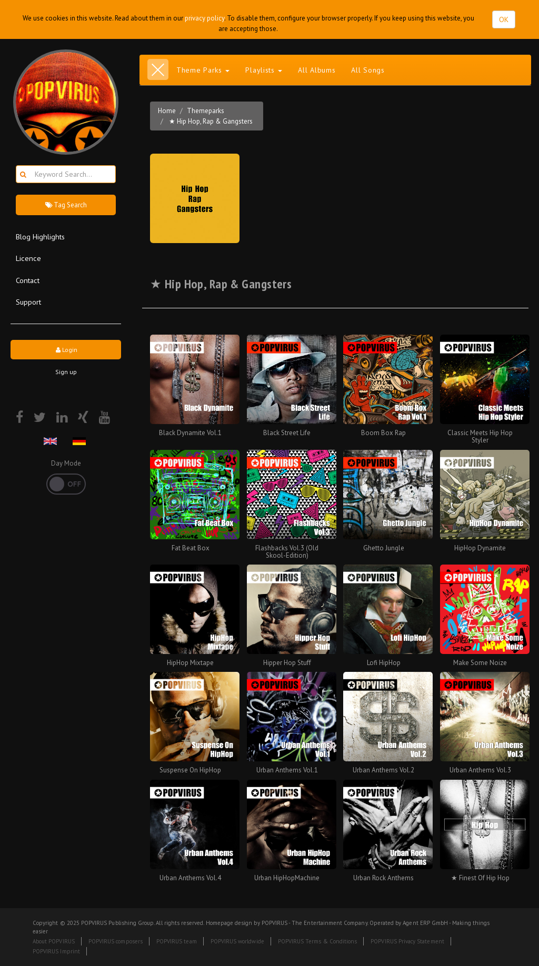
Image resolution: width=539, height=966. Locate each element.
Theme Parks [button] (202, 70)
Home (167, 110)
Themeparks (205, 110)
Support (28, 302)
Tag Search (66, 204)
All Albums (316, 70)
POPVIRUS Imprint (56, 951)
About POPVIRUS (54, 941)
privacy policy (204, 18)
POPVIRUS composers (115, 941)
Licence (28, 258)
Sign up (66, 372)
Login (65, 350)
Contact (27, 280)
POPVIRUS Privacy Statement (407, 941)
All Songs (367, 70)
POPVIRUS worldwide (237, 941)
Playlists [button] (263, 70)
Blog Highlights (40, 237)
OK (503, 19)
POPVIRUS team (176, 941)
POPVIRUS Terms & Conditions (317, 941)
